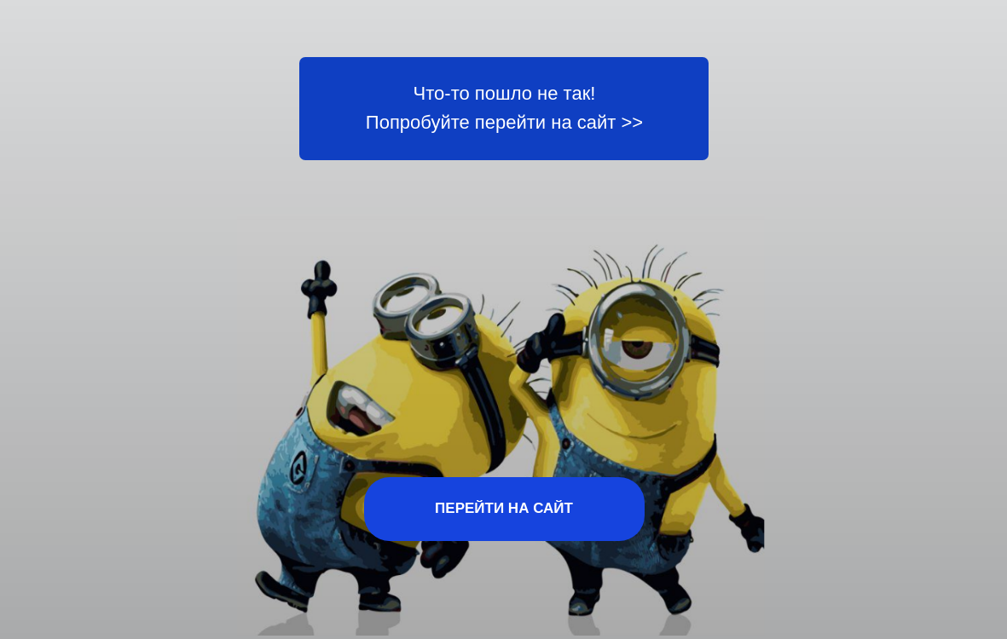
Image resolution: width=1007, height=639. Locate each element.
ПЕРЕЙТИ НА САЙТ (504, 508)
